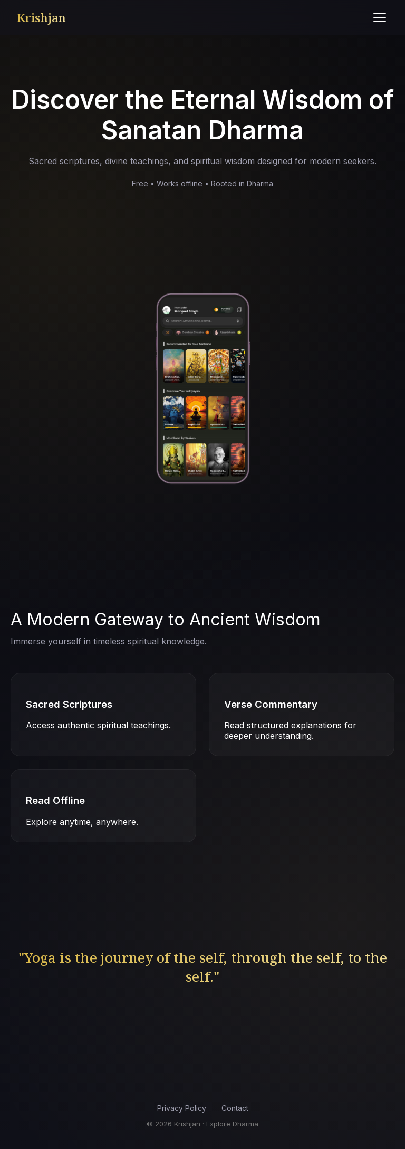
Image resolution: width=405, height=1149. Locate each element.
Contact (234, 1108)
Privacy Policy (181, 1108)
